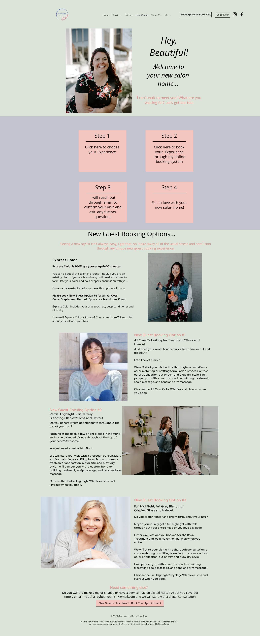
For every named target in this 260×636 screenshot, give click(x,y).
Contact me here (106, 317)
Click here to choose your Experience (102, 149)
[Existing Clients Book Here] (196, 14)
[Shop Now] (222, 15)
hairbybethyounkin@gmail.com (113, 597)
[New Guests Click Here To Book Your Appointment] (130, 603)
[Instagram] (234, 14)
